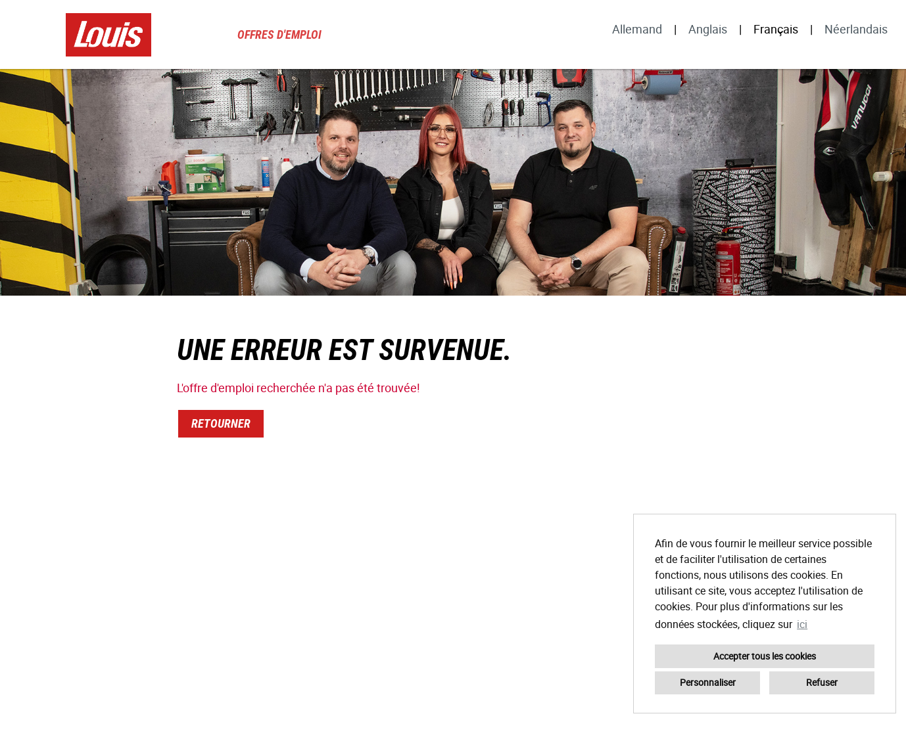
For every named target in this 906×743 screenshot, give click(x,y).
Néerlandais (856, 29)
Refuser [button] (822, 682)
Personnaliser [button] (708, 682)
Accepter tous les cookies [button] (764, 656)
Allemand (637, 29)
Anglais (707, 29)
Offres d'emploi (279, 34)
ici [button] (802, 624)
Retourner (220, 423)
